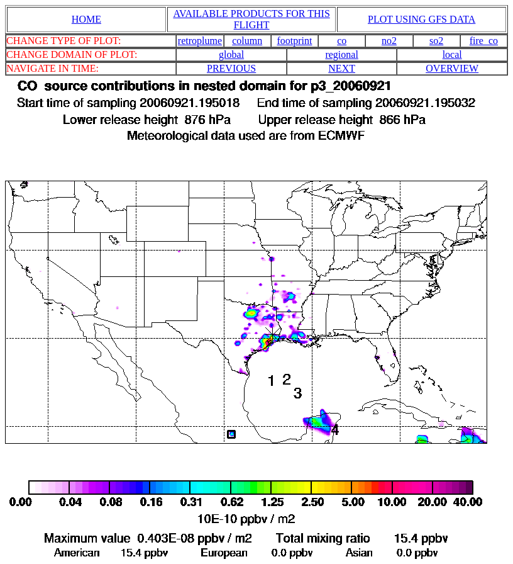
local (452, 54)
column (247, 40)
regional (341, 54)
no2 (389, 40)
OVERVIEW (452, 68)
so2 (436, 40)
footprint (294, 40)
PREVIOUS (231, 68)
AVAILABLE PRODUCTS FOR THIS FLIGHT (251, 19)
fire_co (484, 40)
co (341, 40)
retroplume (200, 40)
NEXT (341, 68)
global (231, 54)
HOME (86, 19)
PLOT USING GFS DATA (421, 19)
